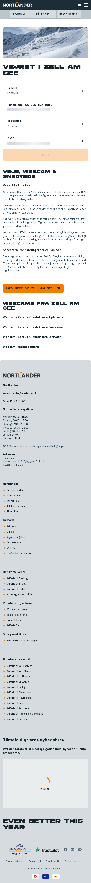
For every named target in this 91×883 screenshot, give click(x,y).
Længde (13, 88)
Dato (11, 138)
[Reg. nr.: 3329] (20, 849)
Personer (14, 121)
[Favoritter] (79, 5)
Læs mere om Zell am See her (33, 288)
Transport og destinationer (30, 105)
